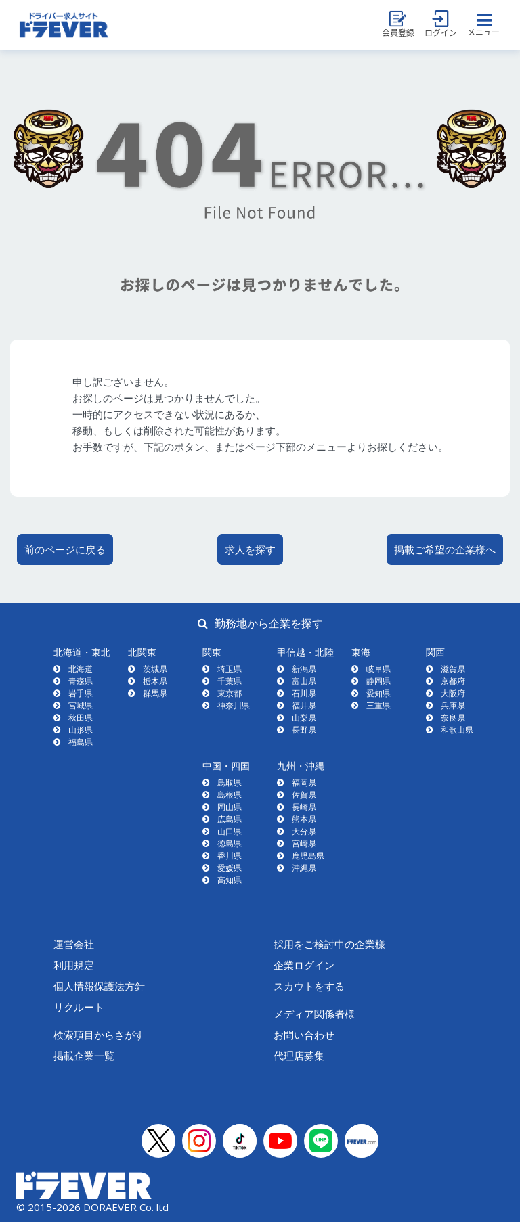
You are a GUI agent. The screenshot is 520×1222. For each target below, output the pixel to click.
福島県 (80, 742)
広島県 (229, 819)
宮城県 (80, 705)
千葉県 (229, 681)
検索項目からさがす (99, 1034)
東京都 (229, 693)
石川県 (304, 693)
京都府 (453, 681)
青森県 (80, 681)
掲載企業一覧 (83, 1055)
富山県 (304, 681)
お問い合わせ (304, 1034)
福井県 (304, 705)
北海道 (80, 669)
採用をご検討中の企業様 (329, 944)
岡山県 (229, 807)
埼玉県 (229, 669)
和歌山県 (457, 730)
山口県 (229, 831)
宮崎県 (304, 843)
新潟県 (304, 669)
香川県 (229, 855)
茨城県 (155, 669)
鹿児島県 (308, 855)
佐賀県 (304, 794)
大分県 (304, 831)
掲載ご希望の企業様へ (445, 549)
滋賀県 (453, 669)
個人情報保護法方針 (99, 986)
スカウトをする (309, 986)
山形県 (80, 730)
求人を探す (250, 549)
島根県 (229, 794)
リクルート (78, 1007)
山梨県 (304, 717)
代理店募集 (299, 1055)
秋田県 (80, 717)
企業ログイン (304, 965)
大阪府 (453, 693)
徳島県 (229, 843)
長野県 (304, 730)
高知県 (229, 880)
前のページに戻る (65, 549)
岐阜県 (378, 669)
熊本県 (304, 819)
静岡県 (378, 681)
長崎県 (304, 807)
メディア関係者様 (314, 1013)
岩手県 (80, 693)
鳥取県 (229, 782)
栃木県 (155, 681)
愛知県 (378, 693)
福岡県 (304, 782)
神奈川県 (233, 705)
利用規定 (73, 965)
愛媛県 (229, 868)
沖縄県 (304, 868)
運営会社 (73, 944)
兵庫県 (453, 705)
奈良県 (453, 717)
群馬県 (155, 693)
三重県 (378, 705)
